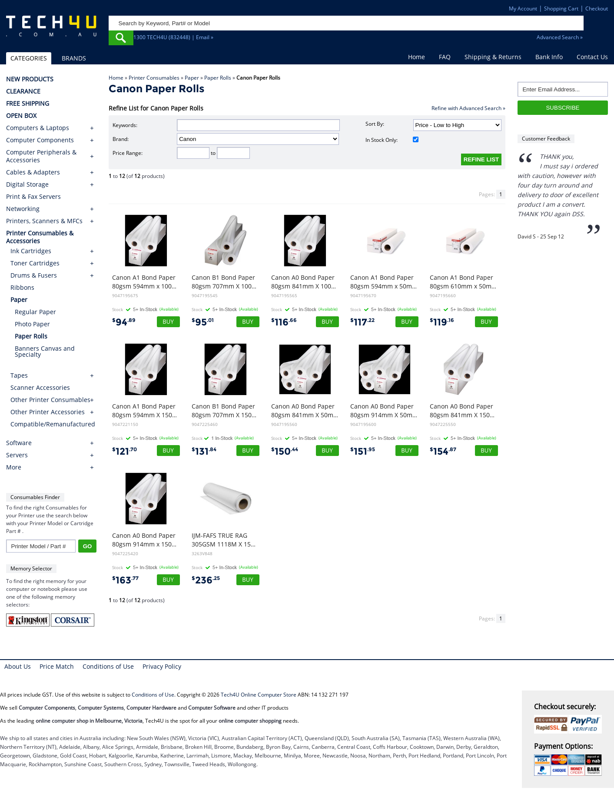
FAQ (445, 57)
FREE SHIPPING (27, 103)
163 (125, 580)
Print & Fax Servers (33, 197)
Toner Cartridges (35, 263)
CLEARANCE (23, 91)
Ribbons (22, 287)
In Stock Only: (391, 140)
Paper (192, 77)
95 (203, 322)
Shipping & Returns (493, 57)
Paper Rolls (217, 77)
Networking (23, 209)
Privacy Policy (162, 666)
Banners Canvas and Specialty (45, 351)
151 (362, 451)
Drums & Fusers (33, 275)
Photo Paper (32, 324)
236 (206, 580)
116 (284, 322)
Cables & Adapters (33, 172)
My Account (523, 8)
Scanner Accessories (40, 387)
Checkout (596, 8)
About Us (17, 666)
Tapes (19, 375)
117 (362, 322)
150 (284, 451)
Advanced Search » (560, 37)
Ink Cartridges (30, 251)
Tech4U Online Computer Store (258, 694)
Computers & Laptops (37, 128)
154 (443, 451)
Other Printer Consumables (50, 399)
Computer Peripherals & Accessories (41, 156)
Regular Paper (35, 312)
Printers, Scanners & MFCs (44, 221)
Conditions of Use (108, 666)
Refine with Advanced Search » (468, 108)
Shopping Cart (561, 8)
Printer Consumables (154, 77)
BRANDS (74, 58)
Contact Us (592, 57)
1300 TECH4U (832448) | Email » (173, 37)
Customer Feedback (546, 138)
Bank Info (549, 57)
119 (442, 322)
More (13, 467)
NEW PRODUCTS (29, 79)
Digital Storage (27, 184)
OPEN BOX (21, 116)
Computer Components (40, 140)
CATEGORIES (28, 58)
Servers (17, 455)
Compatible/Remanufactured (52, 424)
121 (124, 451)
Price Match (57, 666)
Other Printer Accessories (47, 412)
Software (19, 443)
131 (204, 451)
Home (416, 57)
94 (124, 322)
